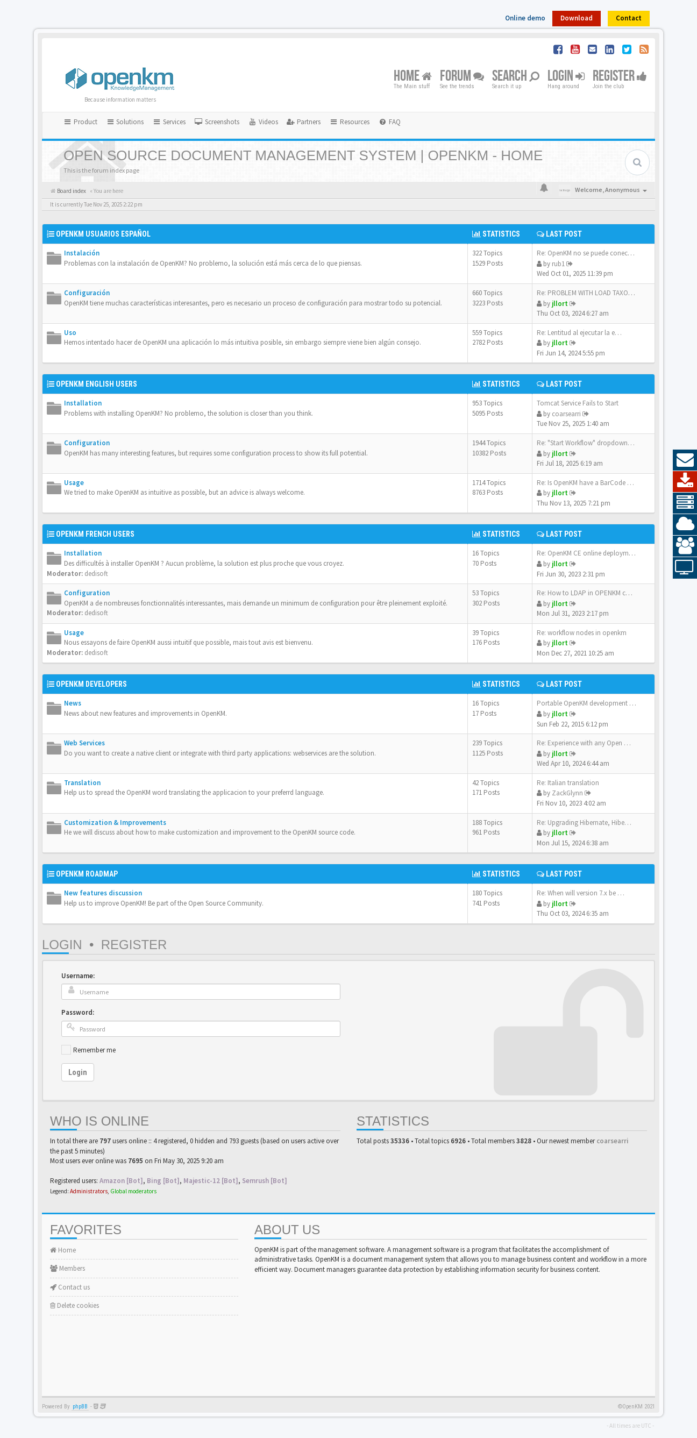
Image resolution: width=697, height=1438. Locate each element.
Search (515, 77)
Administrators (89, 1191)
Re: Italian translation (568, 782)
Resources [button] (349, 121)
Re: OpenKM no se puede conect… (587, 253)
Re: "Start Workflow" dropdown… (586, 442)
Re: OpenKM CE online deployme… (588, 553)
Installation (83, 403)
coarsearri (566, 413)
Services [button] (169, 121)
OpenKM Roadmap (87, 874)
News (72, 703)
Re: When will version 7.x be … (580, 893)
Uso (70, 332)
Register (620, 77)
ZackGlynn (567, 793)
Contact (629, 18)
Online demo (525, 18)
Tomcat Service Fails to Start (577, 403)
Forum (462, 77)
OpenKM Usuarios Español (103, 234)
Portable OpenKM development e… (588, 703)
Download (576, 18)
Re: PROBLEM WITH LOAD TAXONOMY (591, 292)
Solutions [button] (125, 121)
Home (413, 77)
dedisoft (96, 573)
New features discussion (103, 893)
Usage (74, 482)
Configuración (87, 292)
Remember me (94, 1050)
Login (566, 77)
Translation (82, 782)
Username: (78, 975)
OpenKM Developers (91, 684)
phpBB (80, 1406)
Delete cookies (74, 1305)
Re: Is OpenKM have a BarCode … (585, 482)
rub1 (558, 263)
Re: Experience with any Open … (584, 743)
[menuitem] (217, 122)
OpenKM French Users (95, 534)
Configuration (87, 442)
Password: (77, 1012)
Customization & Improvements (115, 822)
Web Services (84, 743)
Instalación (81, 253)
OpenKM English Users (96, 384)
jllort (560, 303)
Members (67, 1268)
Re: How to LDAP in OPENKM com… (590, 592)
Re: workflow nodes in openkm (582, 632)
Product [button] (80, 121)
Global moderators (133, 1191)
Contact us (70, 1287)
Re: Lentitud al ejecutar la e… (579, 332)
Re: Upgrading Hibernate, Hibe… (584, 822)
